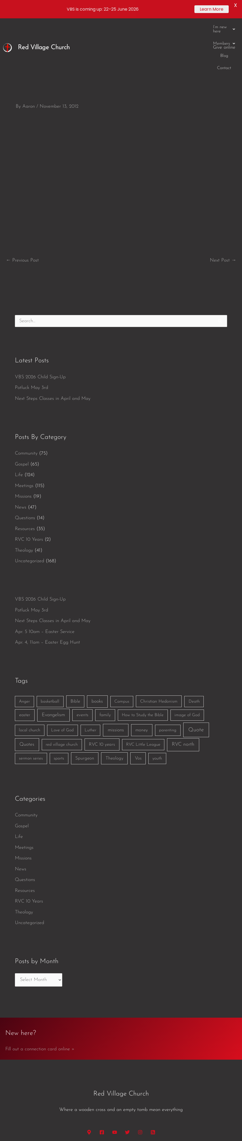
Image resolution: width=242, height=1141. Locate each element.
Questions (25, 464)
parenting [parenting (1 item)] (167, 677)
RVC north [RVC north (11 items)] (183, 691)
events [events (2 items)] (82, 661)
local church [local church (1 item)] (29, 677)
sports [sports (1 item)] (59, 705)
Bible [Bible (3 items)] (75, 648)
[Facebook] (101, 1078)
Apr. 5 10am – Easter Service (44, 578)
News (20, 453)
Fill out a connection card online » (39, 995)
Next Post (223, 206)
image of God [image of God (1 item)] (187, 662)
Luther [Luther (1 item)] (90, 677)
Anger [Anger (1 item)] (24, 648)
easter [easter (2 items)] (24, 661)
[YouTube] (114, 1078)
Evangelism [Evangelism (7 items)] (53, 661)
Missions (23, 443)
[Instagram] (140, 1078)
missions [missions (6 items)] (116, 676)
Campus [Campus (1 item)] (121, 648)
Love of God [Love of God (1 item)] (62, 677)
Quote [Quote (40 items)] (196, 676)
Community (26, 399)
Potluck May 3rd (31, 334)
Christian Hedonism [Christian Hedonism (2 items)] (158, 648)
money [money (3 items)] (141, 676)
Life (19, 421)
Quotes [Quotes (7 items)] (26, 691)
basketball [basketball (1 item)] (50, 648)
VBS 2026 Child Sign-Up (40, 323)
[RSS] (153, 1078)
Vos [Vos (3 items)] (138, 705)
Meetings (24, 432)
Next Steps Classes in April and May (52, 345)
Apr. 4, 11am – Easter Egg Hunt (47, 589)
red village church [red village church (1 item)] (62, 691)
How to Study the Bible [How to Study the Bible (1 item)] (143, 662)
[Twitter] (127, 1078)
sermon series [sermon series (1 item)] (31, 705)
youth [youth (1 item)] (157, 705)
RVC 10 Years (29, 486)
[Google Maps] (89, 1078)
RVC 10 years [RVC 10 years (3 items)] (102, 691)
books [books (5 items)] (97, 648)
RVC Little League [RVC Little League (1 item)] (143, 691)
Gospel (22, 410)
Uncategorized (29, 507)
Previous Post (22, 206)
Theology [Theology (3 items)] (114, 705)
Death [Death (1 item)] (194, 648)
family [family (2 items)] (105, 661)
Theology (24, 497)
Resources (25, 475)
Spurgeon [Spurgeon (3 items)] (84, 705)
